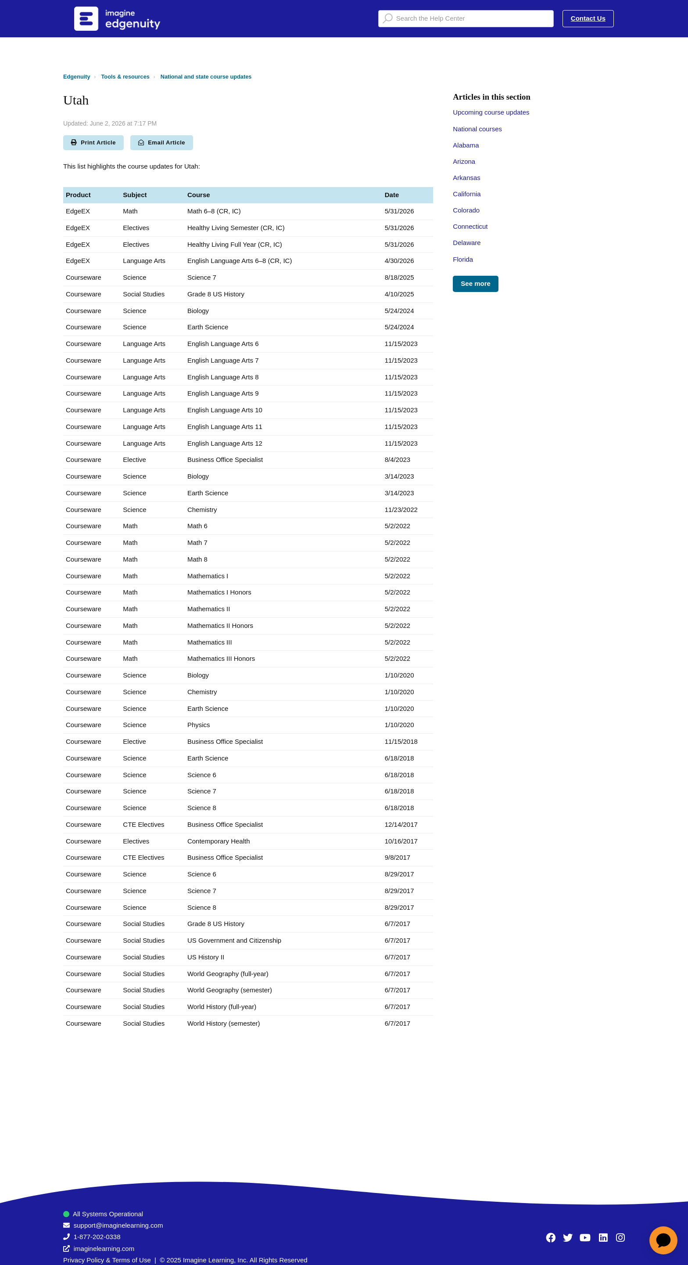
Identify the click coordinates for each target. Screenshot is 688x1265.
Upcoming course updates (491, 112)
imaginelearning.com (104, 1248)
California (466, 194)
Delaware (466, 242)
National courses (477, 129)
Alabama (466, 145)
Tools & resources (125, 76)
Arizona (464, 161)
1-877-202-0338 (97, 1236)
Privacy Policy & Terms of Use (107, 1260)
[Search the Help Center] (466, 18)
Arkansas (466, 177)
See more (476, 283)
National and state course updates (206, 76)
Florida (463, 259)
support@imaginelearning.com (118, 1225)
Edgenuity (76, 76)
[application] (663, 1240)
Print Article (93, 142)
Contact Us (588, 18)
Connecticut (470, 226)
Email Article (161, 142)
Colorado (466, 210)
